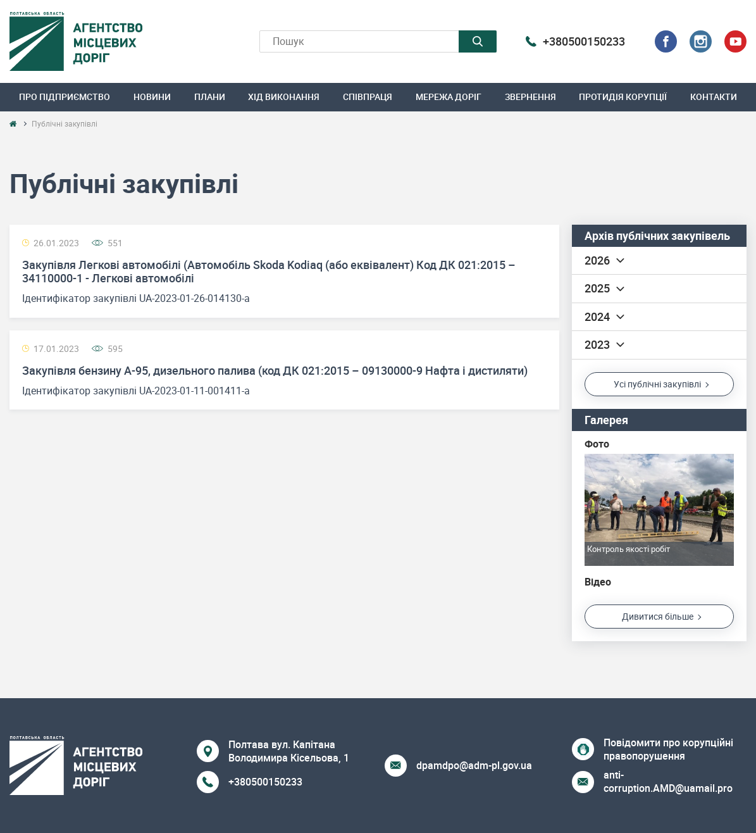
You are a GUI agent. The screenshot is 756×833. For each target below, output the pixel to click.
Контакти (713, 97)
